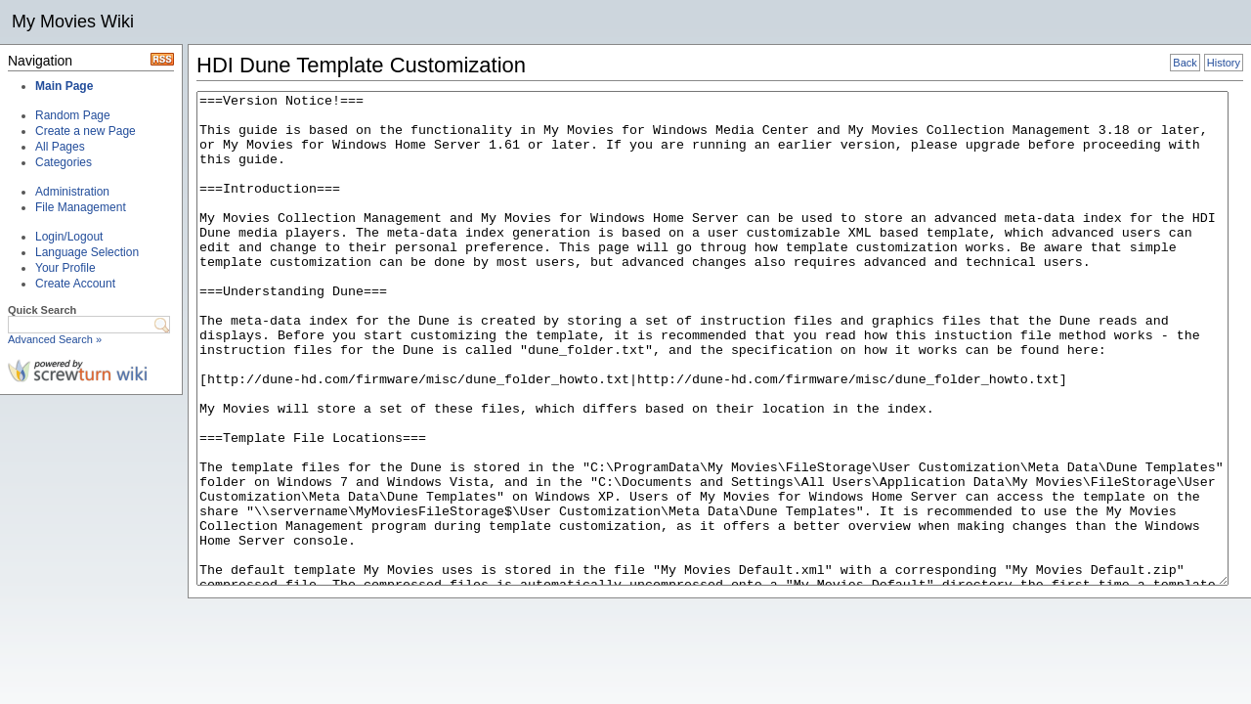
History (1223, 62)
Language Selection (87, 252)
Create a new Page (85, 131)
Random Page (72, 115)
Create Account (75, 283)
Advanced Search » (55, 339)
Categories (63, 162)
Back (1184, 62)
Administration (72, 191)
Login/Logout (69, 236)
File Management (80, 207)
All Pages (60, 147)
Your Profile (65, 268)
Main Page (64, 86)
